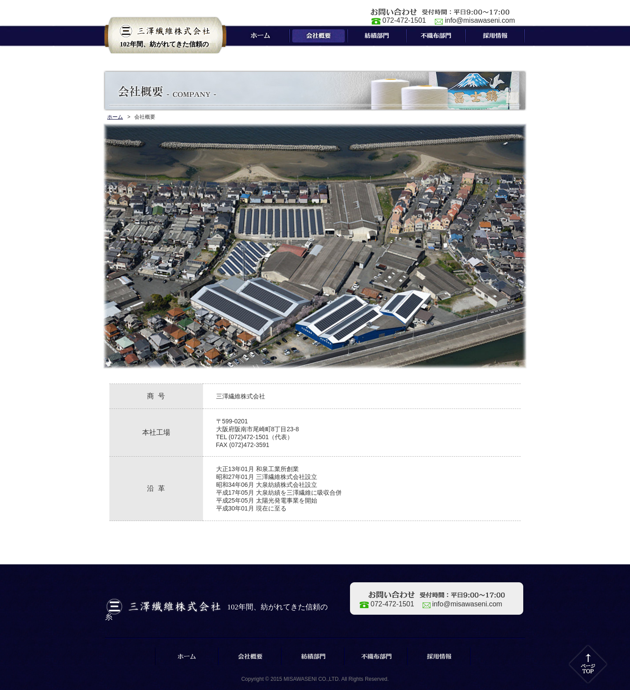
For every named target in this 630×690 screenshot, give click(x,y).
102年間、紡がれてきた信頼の (164, 47)
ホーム (115, 117)
